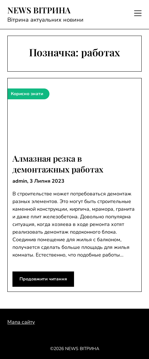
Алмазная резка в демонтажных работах (57, 164)
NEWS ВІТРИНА (39, 10)
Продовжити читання (43, 279)
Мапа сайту (21, 322)
